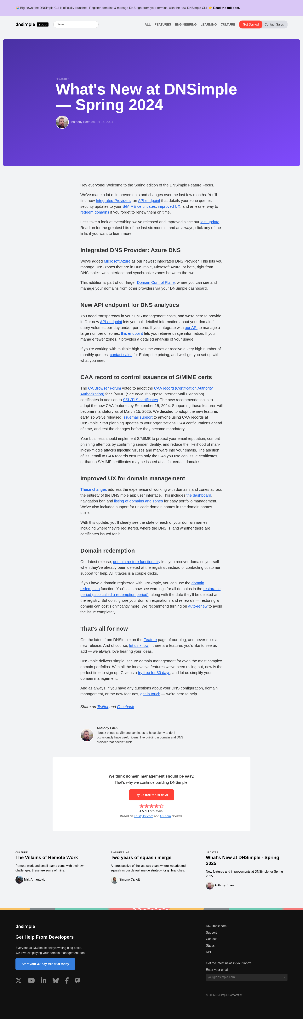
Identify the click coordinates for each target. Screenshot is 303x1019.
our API (191, 327)
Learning (209, 24)
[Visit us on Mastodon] (77, 981)
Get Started (251, 24)
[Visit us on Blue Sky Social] (56, 981)
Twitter (103, 707)
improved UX (169, 206)
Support (211, 932)
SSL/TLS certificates (140, 400)
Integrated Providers (113, 200)
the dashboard (198, 495)
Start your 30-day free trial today (45, 964)
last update (209, 222)
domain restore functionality (136, 562)
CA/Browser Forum (104, 388)
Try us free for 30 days (151, 795)
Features (163, 24)
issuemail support (138, 417)
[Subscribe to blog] (284, 977)
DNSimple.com (216, 926)
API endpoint (149, 200)
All (148, 24)
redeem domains (94, 212)
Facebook (125, 707)
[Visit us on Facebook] (67, 981)
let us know (138, 645)
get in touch (150, 694)
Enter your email (217, 969)
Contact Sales (274, 24)
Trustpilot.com (143, 816)
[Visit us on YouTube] (31, 981)
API (208, 952)
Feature (150, 640)
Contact (211, 939)
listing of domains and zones (138, 501)
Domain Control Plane (156, 282)
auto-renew (198, 606)
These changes (93, 489)
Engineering (186, 24)
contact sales (121, 355)
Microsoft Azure (117, 261)
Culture (228, 24)
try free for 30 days (154, 672)
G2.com (165, 816)
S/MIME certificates (139, 206)
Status (210, 945)
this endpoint (132, 333)
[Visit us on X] (18, 981)
